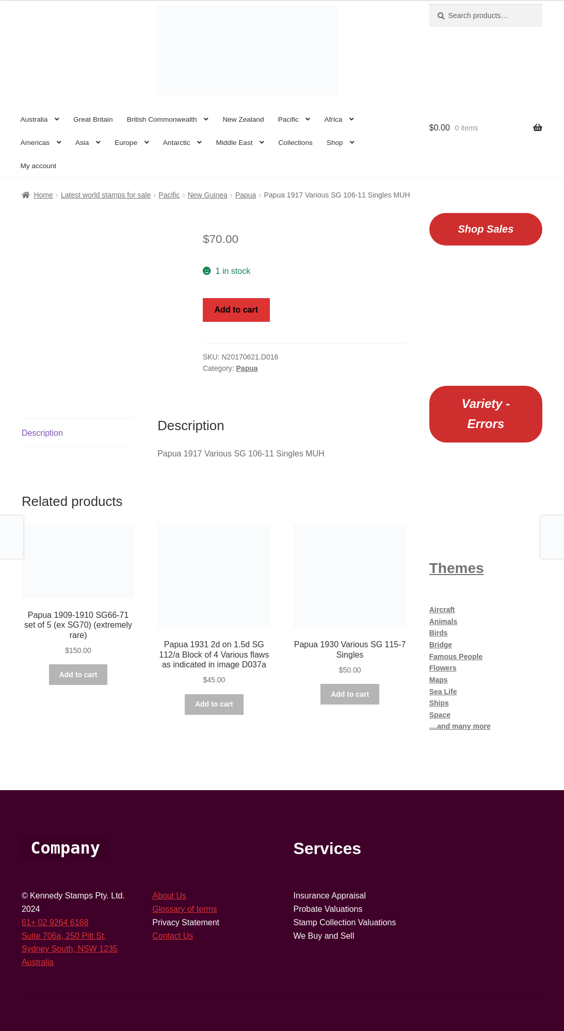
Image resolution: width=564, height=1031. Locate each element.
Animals (443, 621)
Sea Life (443, 692)
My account (38, 166)
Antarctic (176, 142)
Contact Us (172, 935)
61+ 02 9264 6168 (55, 922)
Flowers (443, 668)
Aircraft (442, 609)
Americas (35, 142)
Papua (245, 195)
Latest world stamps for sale (106, 195)
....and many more (460, 726)
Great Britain (92, 119)
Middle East (234, 142)
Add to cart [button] (78, 674)
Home (43, 195)
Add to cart (236, 309)
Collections (295, 142)
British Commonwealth (162, 119)
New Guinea (208, 195)
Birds (438, 633)
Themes (456, 568)
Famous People (455, 656)
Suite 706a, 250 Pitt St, (64, 935)
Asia (82, 142)
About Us (169, 895)
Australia (33, 119)
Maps (438, 680)
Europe (126, 142)
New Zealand (243, 119)
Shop (335, 142)
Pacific (288, 119)
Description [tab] (42, 433)
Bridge (440, 645)
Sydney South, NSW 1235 (70, 948)
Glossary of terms (184, 909)
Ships (439, 703)
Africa (334, 119)
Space (439, 715)
